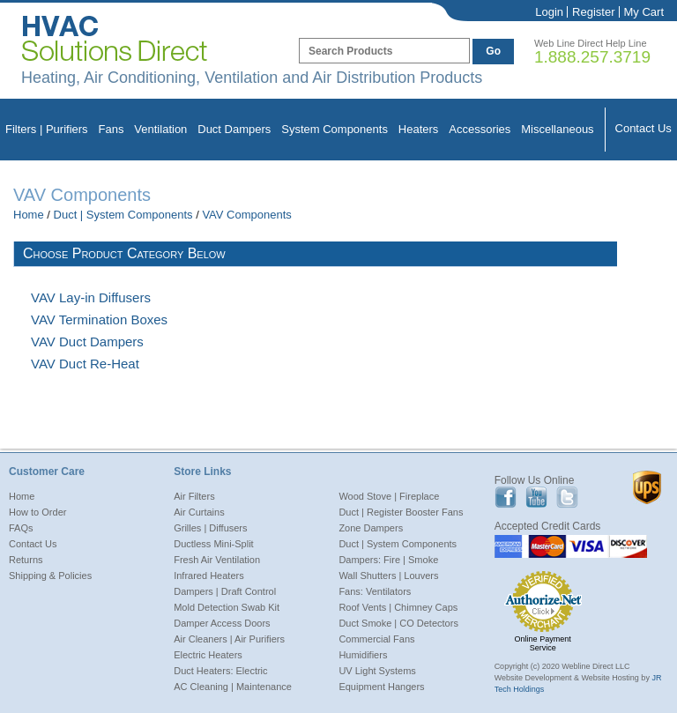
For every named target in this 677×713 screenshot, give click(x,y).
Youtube (536, 497)
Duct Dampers (234, 129)
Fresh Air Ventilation (217, 559)
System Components (334, 129)
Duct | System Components (123, 214)
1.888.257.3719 (592, 56)
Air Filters (194, 496)
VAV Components (246, 214)
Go (493, 51)
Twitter (567, 497)
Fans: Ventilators (374, 591)
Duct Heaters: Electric (220, 670)
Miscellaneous (557, 129)
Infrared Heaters (208, 575)
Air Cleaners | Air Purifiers (229, 639)
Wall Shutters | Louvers (388, 575)
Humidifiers (362, 655)
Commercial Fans (376, 639)
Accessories (479, 129)
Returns (26, 559)
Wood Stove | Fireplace (388, 496)
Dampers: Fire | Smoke (388, 559)
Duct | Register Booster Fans (400, 512)
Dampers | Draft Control (225, 591)
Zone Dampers (370, 528)
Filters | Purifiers (46, 129)
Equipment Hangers (381, 686)
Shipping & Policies (50, 575)
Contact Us (643, 128)
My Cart (644, 12)
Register (593, 12)
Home (28, 214)
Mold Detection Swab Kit (226, 607)
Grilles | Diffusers (210, 528)
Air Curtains (199, 512)
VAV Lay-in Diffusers (91, 297)
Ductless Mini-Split (213, 543)
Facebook (506, 497)
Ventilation (160, 129)
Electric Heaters (208, 655)
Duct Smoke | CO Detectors (398, 623)
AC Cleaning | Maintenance (233, 686)
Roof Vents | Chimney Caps (398, 607)
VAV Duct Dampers (87, 341)
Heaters (418, 129)
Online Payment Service (543, 643)
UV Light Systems (376, 670)
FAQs (21, 528)
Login (549, 12)
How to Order (37, 512)
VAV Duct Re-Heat (85, 363)
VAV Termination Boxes (99, 319)
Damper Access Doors (222, 623)
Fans (111, 129)
